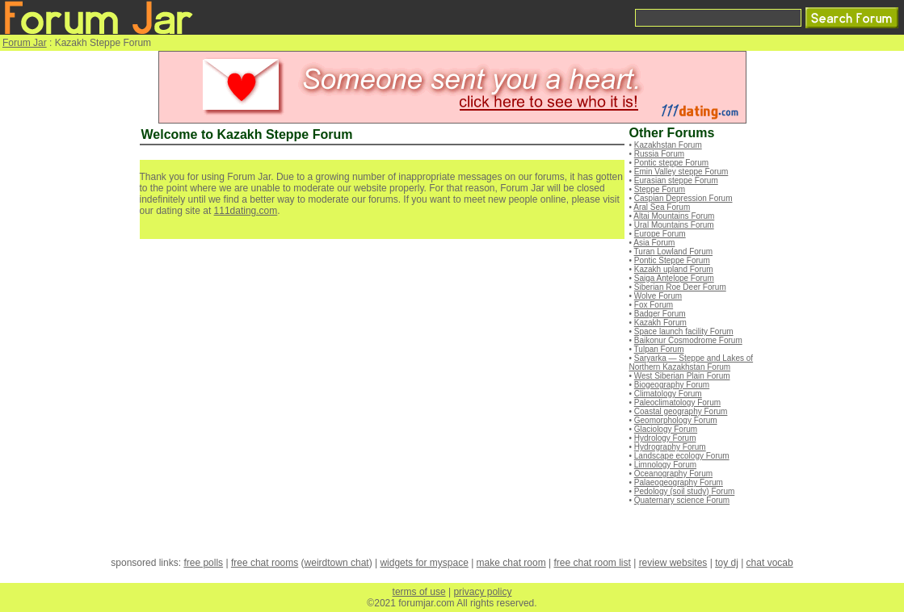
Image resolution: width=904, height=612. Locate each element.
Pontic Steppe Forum (672, 260)
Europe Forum (660, 233)
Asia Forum (654, 242)
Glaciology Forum (665, 429)
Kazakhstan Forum (668, 144)
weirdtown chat (337, 562)
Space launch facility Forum (684, 331)
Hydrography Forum (670, 446)
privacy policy (482, 591)
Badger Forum (660, 313)
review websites (673, 562)
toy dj (726, 562)
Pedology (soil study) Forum (684, 491)
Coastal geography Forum (681, 411)
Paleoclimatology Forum (677, 402)
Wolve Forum (658, 295)
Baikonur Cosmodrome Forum (688, 340)
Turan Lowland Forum (673, 251)
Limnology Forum (665, 464)
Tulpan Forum (659, 349)
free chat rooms (264, 562)
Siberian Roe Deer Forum (680, 287)
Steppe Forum (659, 189)
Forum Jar (24, 42)
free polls (203, 562)
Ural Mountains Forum (674, 224)
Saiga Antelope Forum (674, 278)
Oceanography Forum (673, 473)
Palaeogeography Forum (678, 482)
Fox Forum (653, 304)
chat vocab (769, 562)
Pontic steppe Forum (671, 162)
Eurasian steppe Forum (676, 180)
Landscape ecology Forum (682, 455)
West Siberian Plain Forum (682, 375)
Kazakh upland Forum (673, 269)
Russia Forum (659, 153)
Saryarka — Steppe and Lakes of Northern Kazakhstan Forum (691, 362)
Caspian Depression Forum (683, 198)
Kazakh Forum (660, 322)
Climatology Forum (668, 393)
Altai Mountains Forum (673, 216)
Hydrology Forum (665, 438)
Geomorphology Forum (675, 420)
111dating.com (246, 210)
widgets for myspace (424, 562)
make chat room (511, 562)
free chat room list (591, 562)
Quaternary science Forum (682, 500)
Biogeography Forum (671, 384)
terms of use (419, 591)
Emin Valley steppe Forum (681, 171)
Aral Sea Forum (661, 207)
